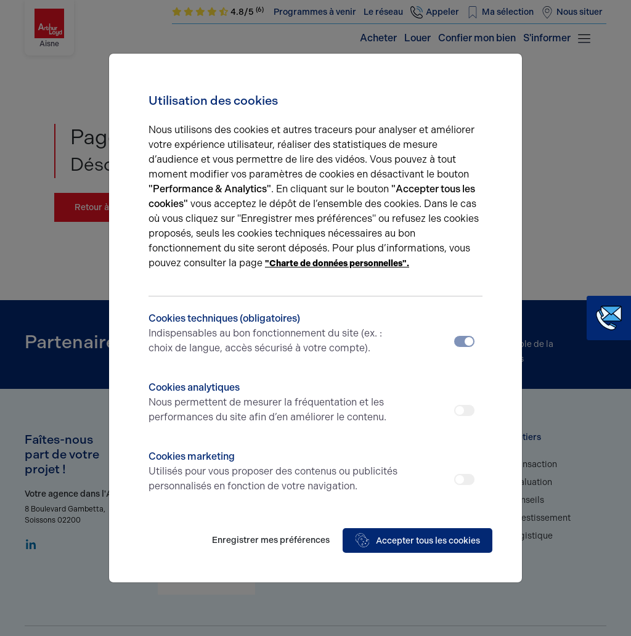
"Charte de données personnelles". (337, 263)
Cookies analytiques (274, 403)
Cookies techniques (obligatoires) (274, 334)
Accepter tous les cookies (417, 540)
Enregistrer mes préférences (271, 540)
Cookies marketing (274, 472)
